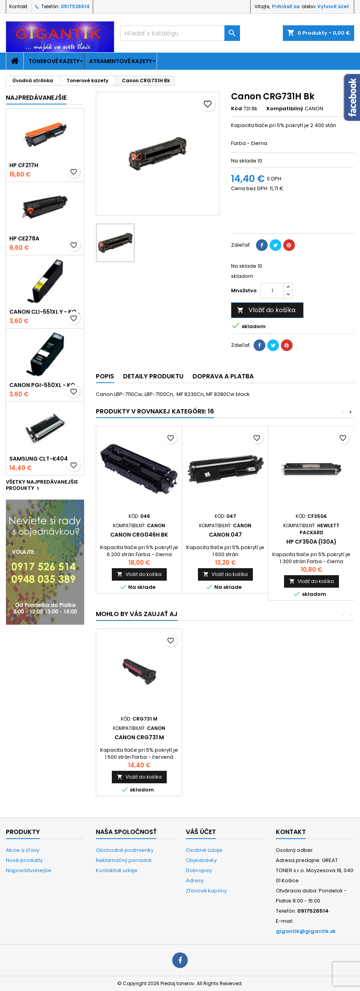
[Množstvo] (272, 291)
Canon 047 (225, 535)
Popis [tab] (105, 376)
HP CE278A (24, 238)
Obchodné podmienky (125, 850)
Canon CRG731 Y (225, 737)
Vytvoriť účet (333, 6)
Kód (236, 108)
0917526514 (75, 6)
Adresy (195, 880)
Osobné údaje (204, 850)
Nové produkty (24, 860)
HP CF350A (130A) (311, 542)
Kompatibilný (285, 108)
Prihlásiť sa (286, 6)
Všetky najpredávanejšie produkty (42, 485)
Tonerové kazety (53, 61)
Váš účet (201, 831)
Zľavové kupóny (206, 890)
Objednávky (201, 860)
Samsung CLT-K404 (38, 459)
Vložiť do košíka (266, 310)
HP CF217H (23, 165)
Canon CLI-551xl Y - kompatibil (45, 312)
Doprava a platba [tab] (223, 376)
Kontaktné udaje (117, 870)
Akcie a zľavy (22, 850)
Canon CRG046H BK (139, 535)
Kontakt (18, 6)
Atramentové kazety (120, 61)
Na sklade (243, 160)
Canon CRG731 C (139, 737)
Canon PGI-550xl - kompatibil (45, 385)
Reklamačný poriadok (124, 860)
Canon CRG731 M (311, 737)
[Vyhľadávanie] (180, 33)
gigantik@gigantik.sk (306, 931)
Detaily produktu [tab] (153, 376)
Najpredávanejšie (36, 97)
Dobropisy (199, 870)
